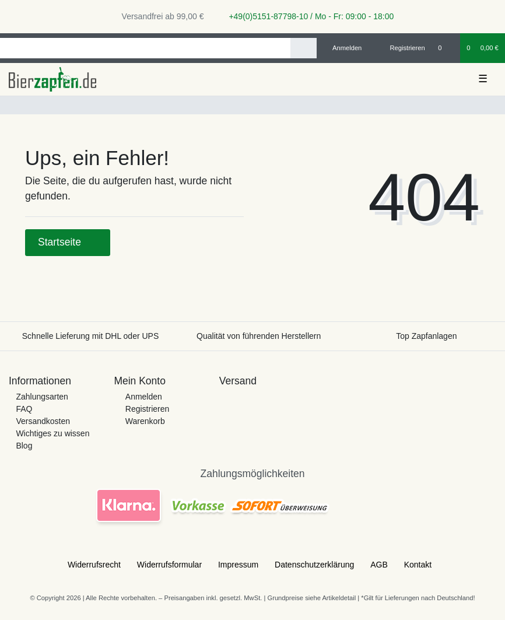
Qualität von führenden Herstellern (259, 336)
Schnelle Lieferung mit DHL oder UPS (90, 336)
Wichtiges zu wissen (52, 433)
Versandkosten (43, 421)
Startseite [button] (67, 242)
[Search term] (145, 48)
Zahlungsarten (42, 396)
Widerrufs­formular (169, 564)
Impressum (238, 564)
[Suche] (303, 48)
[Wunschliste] (446, 47)
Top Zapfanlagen (426, 336)
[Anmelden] (343, 47)
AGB (379, 564)
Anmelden (143, 396)
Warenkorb (145, 421)
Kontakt (418, 564)
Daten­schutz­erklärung (314, 564)
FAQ (24, 409)
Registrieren (147, 409)
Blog (24, 445)
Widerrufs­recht (94, 564)
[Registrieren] (401, 47)
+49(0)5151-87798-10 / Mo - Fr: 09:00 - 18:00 (307, 16)
